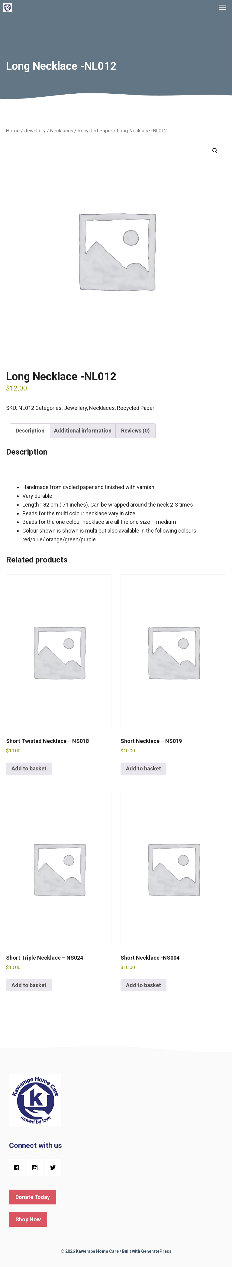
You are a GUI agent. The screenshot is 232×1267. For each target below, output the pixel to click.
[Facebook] (18, 1167)
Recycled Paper (95, 131)
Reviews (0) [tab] (135, 430)
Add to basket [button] (29, 768)
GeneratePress (156, 1251)
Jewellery (35, 131)
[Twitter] (54, 1167)
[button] (215, 150)
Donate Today (32, 1197)
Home (13, 131)
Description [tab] (30, 430)
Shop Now (28, 1219)
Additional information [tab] (82, 430)
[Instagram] (36, 1167)
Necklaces (61, 131)
